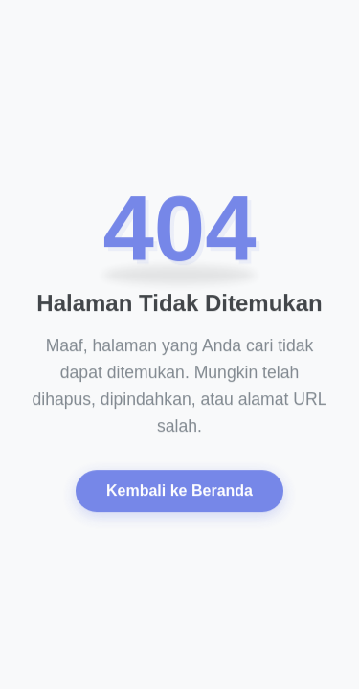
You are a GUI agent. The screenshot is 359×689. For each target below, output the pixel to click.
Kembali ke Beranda (179, 492)
